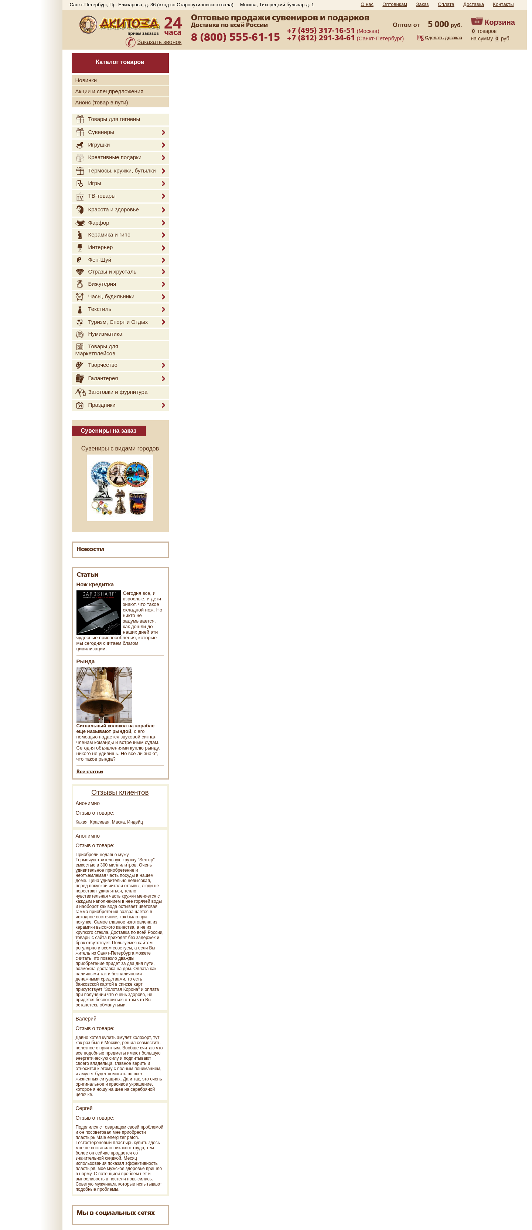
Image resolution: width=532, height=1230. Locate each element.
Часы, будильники (105, 297)
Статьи (87, 575)
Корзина (500, 22)
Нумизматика (99, 334)
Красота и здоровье (107, 210)
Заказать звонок (159, 42)
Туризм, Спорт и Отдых (111, 322)
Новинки (86, 80)
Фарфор (92, 223)
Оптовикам (394, 4)
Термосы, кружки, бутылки (115, 171)
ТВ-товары (95, 196)
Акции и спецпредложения (109, 91)
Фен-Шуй (93, 260)
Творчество (96, 365)
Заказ (422, 4)
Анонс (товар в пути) (101, 102)
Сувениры (94, 132)
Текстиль (93, 309)
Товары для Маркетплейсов (96, 349)
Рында (85, 661)
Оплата (446, 4)
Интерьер (94, 248)
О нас (367, 4)
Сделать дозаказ (443, 37)
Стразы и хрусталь (106, 271)
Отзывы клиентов (120, 792)
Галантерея (96, 378)
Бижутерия (95, 284)
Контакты (503, 4)
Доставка (473, 4)
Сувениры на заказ (109, 431)
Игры (88, 183)
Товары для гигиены (107, 119)
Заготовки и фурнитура (111, 392)
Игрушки (92, 145)
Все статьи (89, 772)
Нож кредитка (95, 584)
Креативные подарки (108, 158)
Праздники (95, 405)
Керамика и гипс (102, 235)
